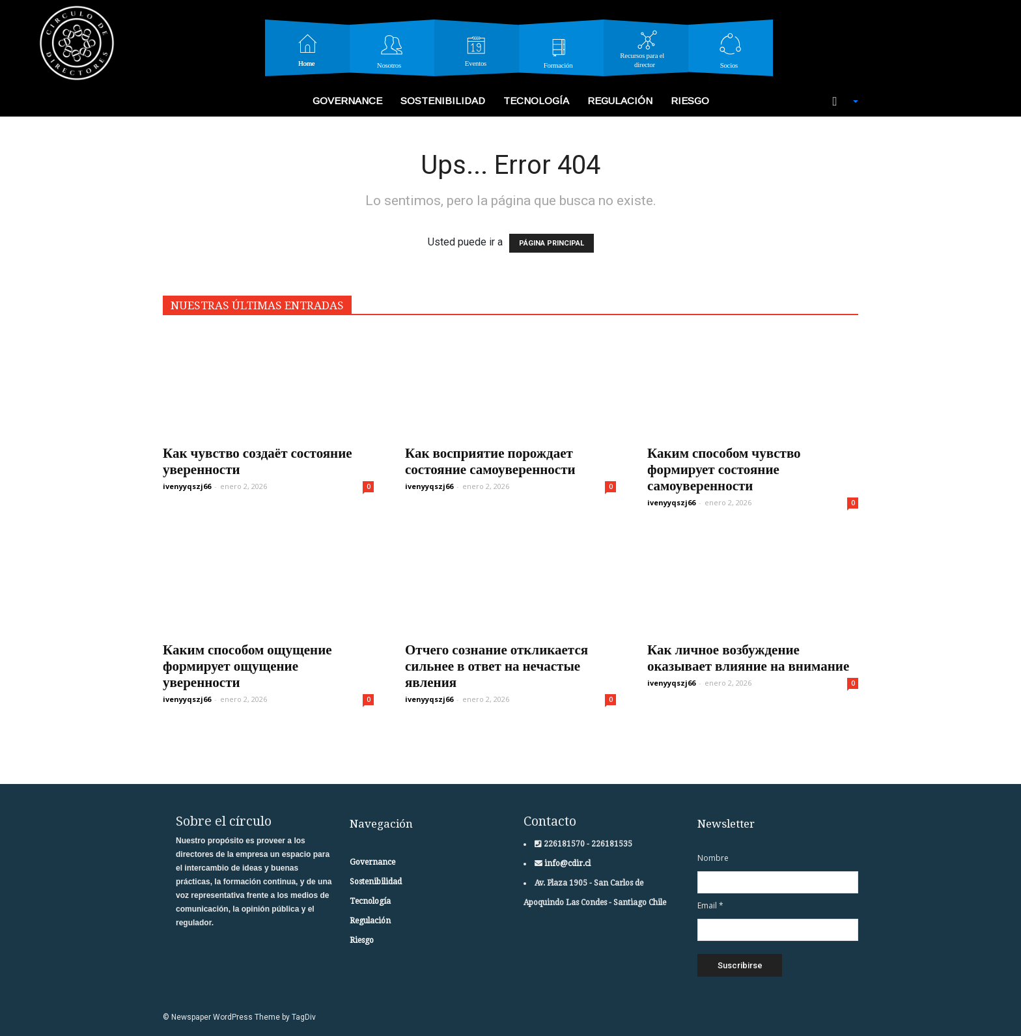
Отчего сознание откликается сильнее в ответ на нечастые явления (496, 665)
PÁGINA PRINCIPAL (551, 243)
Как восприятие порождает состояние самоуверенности (490, 461)
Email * (710, 905)
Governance (347, 100)
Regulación (619, 100)
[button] (838, 101)
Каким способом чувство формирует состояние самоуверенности (724, 469)
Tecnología (536, 100)
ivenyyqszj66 (187, 486)
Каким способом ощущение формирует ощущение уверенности (247, 665)
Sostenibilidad (442, 100)
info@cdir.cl (566, 863)
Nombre (713, 857)
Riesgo (690, 100)
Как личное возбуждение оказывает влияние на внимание (748, 657)
